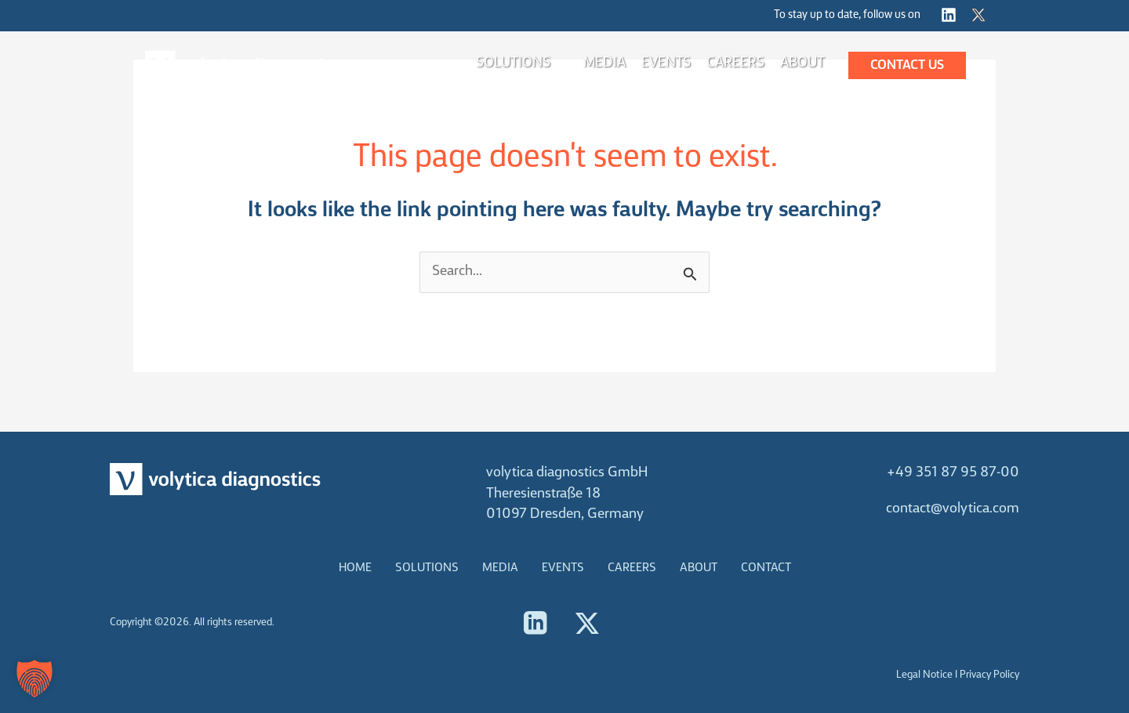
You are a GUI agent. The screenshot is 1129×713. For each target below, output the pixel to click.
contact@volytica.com (952, 508)
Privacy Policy (989, 675)
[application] (558, 63)
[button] (907, 66)
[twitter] (981, 15)
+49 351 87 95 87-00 (953, 472)
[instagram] (951, 15)
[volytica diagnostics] (243, 65)
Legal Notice (924, 675)
